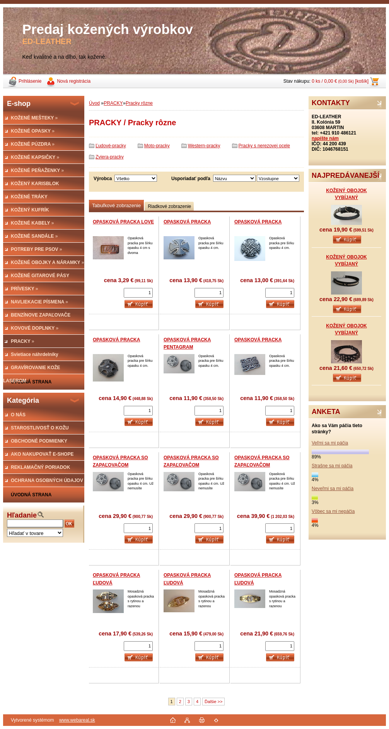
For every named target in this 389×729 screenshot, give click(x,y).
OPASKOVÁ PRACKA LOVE (123, 222)
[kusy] (138, 293)
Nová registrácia (73, 81)
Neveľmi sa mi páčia (332, 488)
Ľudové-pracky (111, 145)
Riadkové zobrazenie (169, 206)
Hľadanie (22, 515)
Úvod (94, 103)
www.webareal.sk (77, 720)
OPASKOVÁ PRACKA (187, 222)
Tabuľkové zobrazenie (116, 205)
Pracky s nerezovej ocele (264, 145)
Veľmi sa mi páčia (330, 443)
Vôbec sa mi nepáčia (333, 511)
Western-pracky (204, 145)
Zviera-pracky (110, 157)
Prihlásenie (30, 81)
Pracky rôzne (139, 103)
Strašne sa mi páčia (332, 465)
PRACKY (113, 103)
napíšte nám (325, 138)
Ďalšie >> (213, 701)
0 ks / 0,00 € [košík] (340, 81)
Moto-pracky (157, 145)
